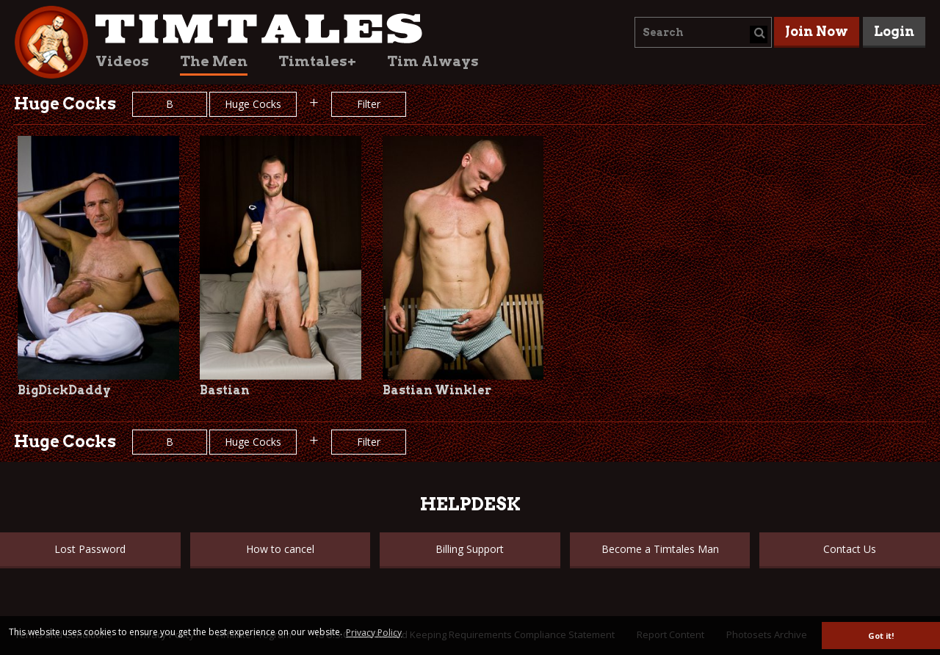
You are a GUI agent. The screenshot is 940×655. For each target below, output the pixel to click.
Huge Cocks (253, 104)
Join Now (816, 31)
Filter (368, 104)
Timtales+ (317, 61)
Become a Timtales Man (660, 549)
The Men (213, 61)
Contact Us (849, 549)
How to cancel (280, 549)
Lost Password (90, 549)
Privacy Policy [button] (374, 632)
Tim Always (433, 61)
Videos (122, 61)
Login (894, 31)
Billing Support (469, 549)
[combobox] (703, 32)
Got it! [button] (881, 635)
